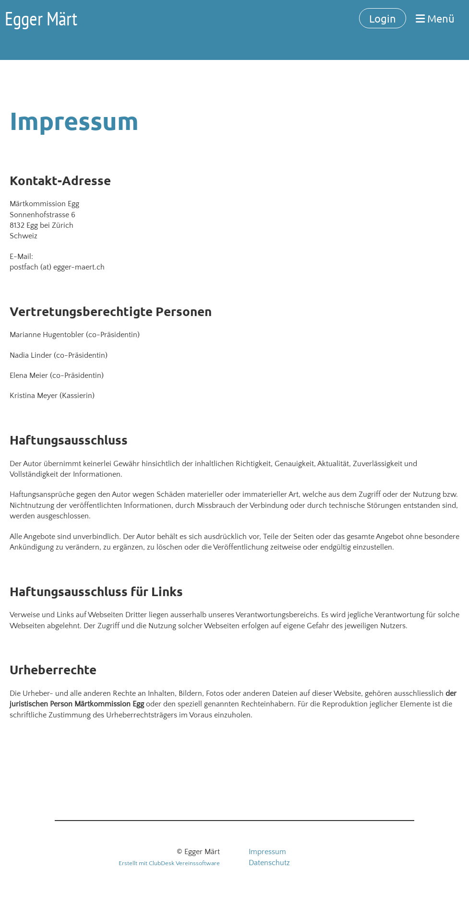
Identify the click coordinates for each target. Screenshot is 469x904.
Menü (435, 18)
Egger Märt (41, 18)
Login (382, 18)
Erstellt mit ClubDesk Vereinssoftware (169, 863)
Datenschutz (269, 862)
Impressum (267, 851)
